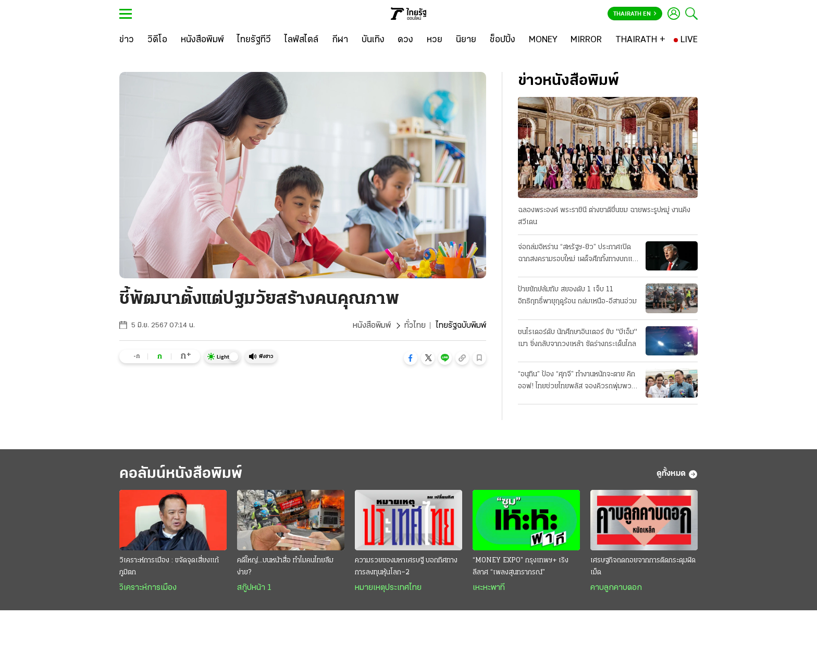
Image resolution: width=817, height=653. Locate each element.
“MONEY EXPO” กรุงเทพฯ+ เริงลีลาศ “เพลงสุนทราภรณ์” (520, 566)
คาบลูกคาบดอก (616, 588)
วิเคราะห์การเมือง (148, 588)
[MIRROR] (586, 40)
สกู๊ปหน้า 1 (254, 588)
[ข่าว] (126, 40)
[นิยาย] (466, 40)
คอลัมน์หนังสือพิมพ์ (180, 474)
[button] (410, 358)
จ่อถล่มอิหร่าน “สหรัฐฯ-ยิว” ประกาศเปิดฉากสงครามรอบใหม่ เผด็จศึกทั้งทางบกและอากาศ (578, 254)
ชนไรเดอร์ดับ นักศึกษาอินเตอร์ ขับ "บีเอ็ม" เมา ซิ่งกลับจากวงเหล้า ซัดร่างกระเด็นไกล (577, 338)
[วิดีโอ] (157, 40)
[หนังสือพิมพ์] (202, 40)
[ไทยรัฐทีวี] (254, 40)
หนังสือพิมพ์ (372, 326)
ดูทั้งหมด (677, 474)
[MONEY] (543, 40)
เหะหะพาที (489, 588)
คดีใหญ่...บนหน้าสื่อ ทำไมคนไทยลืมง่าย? (285, 566)
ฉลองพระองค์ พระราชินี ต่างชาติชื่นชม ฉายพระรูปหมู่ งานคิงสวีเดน (604, 216)
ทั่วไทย (415, 326)
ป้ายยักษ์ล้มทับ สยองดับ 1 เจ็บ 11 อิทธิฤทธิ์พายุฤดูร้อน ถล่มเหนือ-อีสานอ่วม (577, 295)
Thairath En (635, 14)
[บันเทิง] (373, 40)
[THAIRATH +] (640, 40)
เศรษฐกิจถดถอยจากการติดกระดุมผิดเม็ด (643, 566)
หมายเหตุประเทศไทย (388, 588)
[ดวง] (405, 40)
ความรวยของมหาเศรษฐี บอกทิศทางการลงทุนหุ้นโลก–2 (406, 566)
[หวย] (434, 40)
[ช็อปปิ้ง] (502, 40)
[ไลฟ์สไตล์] (301, 40)
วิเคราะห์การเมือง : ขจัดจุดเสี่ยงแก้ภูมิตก (169, 566)
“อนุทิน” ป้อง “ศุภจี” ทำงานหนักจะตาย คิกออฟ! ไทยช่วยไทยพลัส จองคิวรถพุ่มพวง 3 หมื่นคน (576, 381)
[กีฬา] (340, 40)
